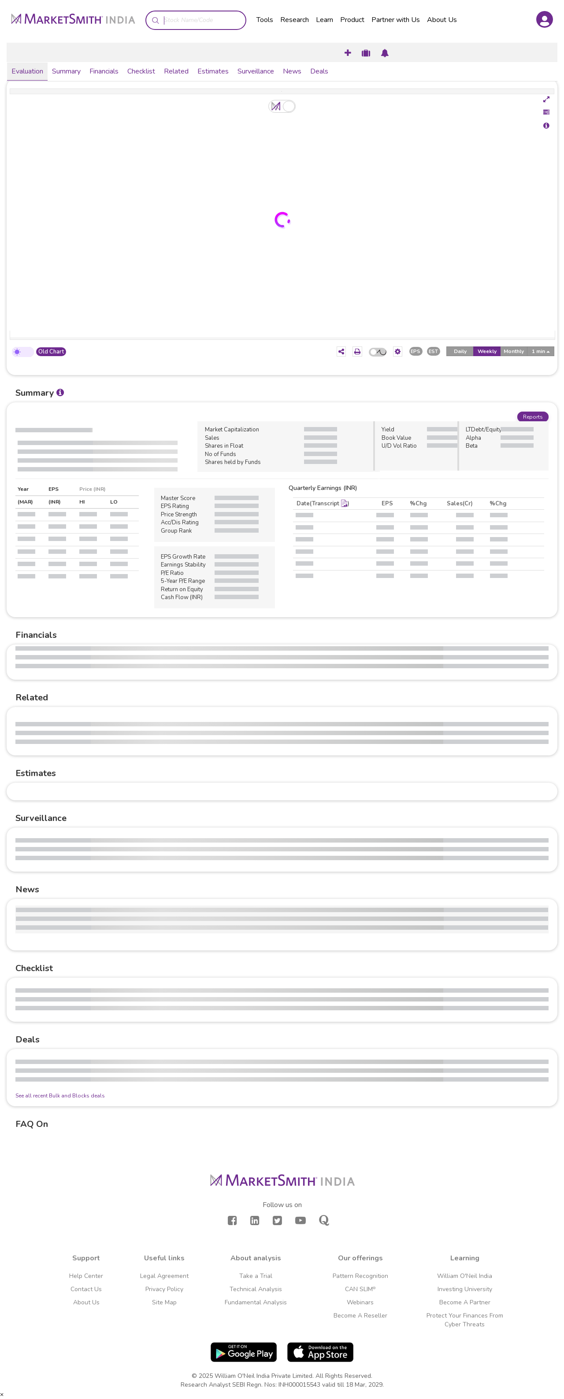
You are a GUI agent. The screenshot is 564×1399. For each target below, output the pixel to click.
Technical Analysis (256, 1289)
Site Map (164, 1302)
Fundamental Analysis (256, 1302)
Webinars (360, 1302)
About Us (442, 20)
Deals (319, 71)
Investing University (465, 1289)
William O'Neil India (464, 1276)
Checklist (141, 71)
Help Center (86, 1276)
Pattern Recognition (360, 1276)
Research (294, 20)
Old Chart (51, 352)
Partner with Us (395, 20)
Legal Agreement (164, 1276)
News (292, 71)
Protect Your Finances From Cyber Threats (465, 1320)
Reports (533, 416)
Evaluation (27, 71)
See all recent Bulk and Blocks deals (60, 1095)
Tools (264, 20)
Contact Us (86, 1289)
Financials (104, 71)
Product (352, 20)
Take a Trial (255, 1276)
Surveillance (255, 71)
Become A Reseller (360, 1315)
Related (176, 71)
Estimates (213, 71)
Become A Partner (464, 1302)
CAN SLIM (360, 1289)
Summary (66, 71)
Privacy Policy (164, 1289)
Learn (324, 20)
